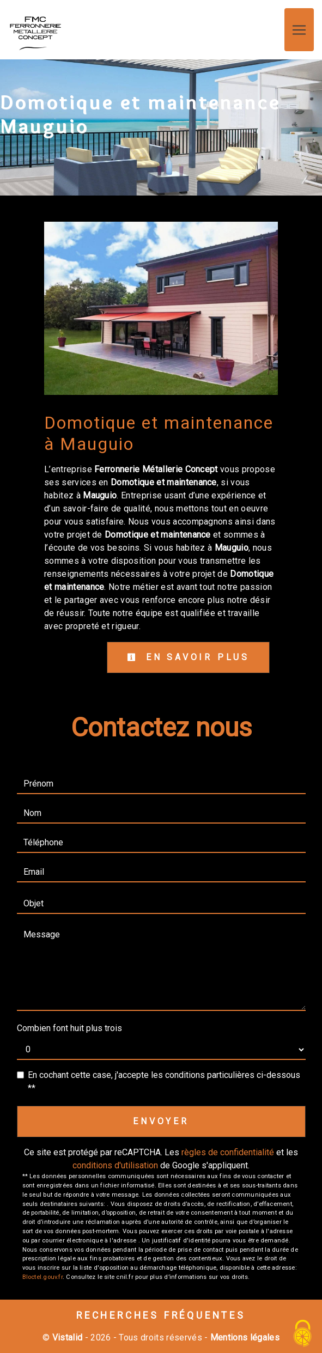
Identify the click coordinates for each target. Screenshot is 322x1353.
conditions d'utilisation (115, 1165)
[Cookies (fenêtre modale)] (303, 1334)
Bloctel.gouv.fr (42, 1277)
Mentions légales (244, 1337)
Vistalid (67, 1337)
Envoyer (161, 1121)
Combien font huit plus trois (69, 1028)
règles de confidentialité (227, 1152)
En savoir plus (188, 657)
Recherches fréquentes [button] (161, 1315)
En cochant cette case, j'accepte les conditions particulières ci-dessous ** (164, 1081)
